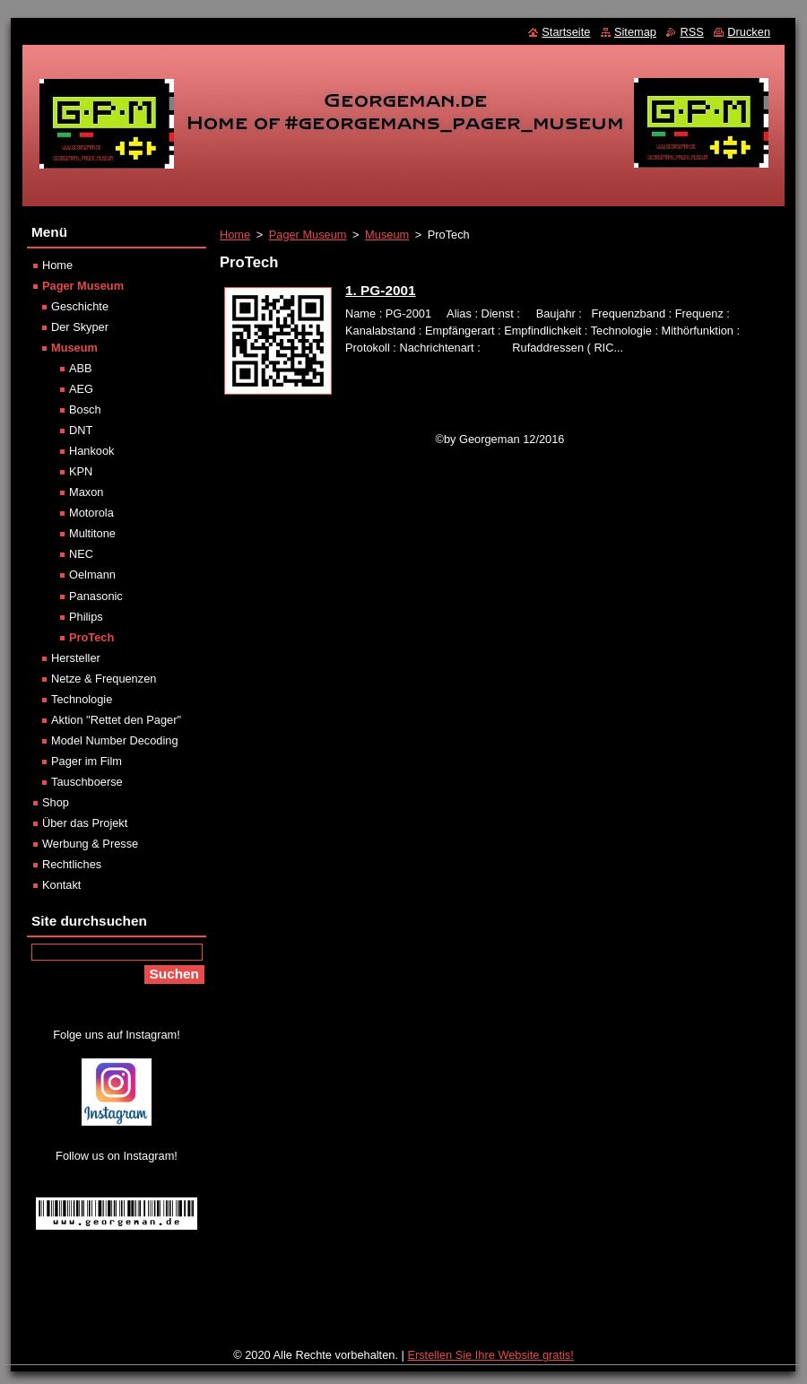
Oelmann (92, 574)
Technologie (81, 699)
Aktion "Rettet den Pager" (116, 720)
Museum (387, 234)
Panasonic (96, 596)
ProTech (91, 637)
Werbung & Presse (90, 843)
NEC (81, 554)
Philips (86, 616)
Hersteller (75, 658)
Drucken (748, 32)
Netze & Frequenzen (103, 678)
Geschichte (79, 306)
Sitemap (635, 32)
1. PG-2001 (380, 290)
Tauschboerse (87, 781)
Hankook (92, 450)
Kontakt (61, 885)
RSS (691, 32)
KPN (80, 471)
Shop (55, 802)
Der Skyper (79, 327)
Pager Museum (308, 234)
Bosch (85, 409)
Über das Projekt (84, 823)
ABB (80, 368)
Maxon (86, 492)
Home (235, 234)
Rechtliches (71, 864)
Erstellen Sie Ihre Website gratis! (490, 1355)
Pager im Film (86, 761)
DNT (80, 430)
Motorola (91, 512)
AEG (81, 389)
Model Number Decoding (114, 740)
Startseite (566, 32)
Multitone (92, 533)
